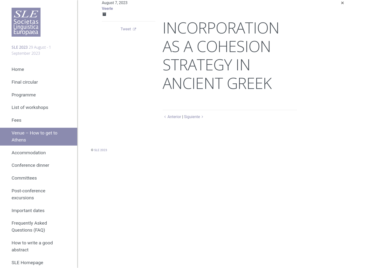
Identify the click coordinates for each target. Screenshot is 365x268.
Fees (16, 120)
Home (18, 69)
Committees (24, 178)
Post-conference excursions (28, 194)
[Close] (342, 3)
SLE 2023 (100, 150)
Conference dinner (30, 165)
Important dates (28, 210)
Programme (24, 95)
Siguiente (194, 116)
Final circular (25, 82)
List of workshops (30, 107)
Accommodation (29, 152)
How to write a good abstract (32, 246)
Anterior (172, 116)
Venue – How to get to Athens (34, 136)
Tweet (126, 29)
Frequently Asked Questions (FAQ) (29, 226)
